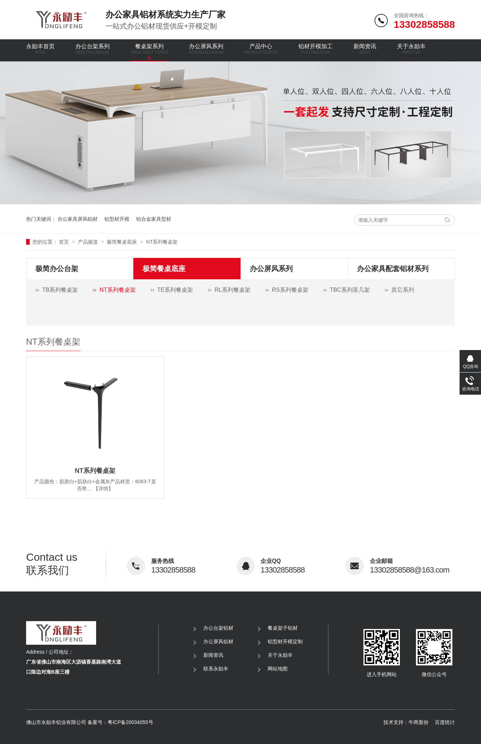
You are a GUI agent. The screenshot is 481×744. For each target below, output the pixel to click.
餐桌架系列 (149, 48)
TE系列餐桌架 (175, 290)
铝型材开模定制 (285, 641)
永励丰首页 (40, 48)
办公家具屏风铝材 (78, 219)
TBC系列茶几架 (350, 290)
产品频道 (88, 242)
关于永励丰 (411, 48)
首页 (64, 242)
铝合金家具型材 (153, 219)
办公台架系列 (92, 48)
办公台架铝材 (218, 628)
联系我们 (76, 563)
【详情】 (103, 488)
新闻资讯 (364, 48)
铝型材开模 (116, 219)
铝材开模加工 (315, 48)
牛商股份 (418, 722)
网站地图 (278, 668)
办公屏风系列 (206, 48)
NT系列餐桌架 (162, 242)
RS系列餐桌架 (290, 290)
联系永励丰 (215, 668)
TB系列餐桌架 (60, 290)
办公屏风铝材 (218, 641)
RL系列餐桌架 (232, 290)
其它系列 (402, 290)
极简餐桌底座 (122, 242)
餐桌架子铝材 (283, 628)
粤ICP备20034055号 (130, 722)
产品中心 (261, 48)
